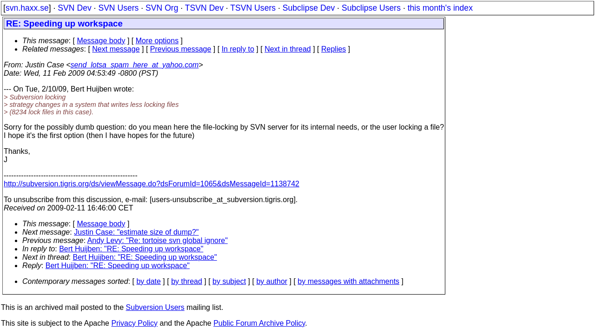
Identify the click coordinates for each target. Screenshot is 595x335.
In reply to (238, 49)
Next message (115, 49)
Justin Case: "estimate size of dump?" (136, 232)
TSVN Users (253, 8)
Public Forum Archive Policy (259, 323)
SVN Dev (74, 8)
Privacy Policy (134, 323)
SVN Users (118, 8)
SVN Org (161, 8)
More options (157, 41)
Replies (333, 49)
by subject (229, 281)
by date (148, 281)
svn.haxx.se (27, 8)
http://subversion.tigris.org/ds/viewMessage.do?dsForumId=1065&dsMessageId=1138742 (151, 184)
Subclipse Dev (309, 8)
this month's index (440, 8)
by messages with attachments (348, 281)
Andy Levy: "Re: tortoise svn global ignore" (157, 240)
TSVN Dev (204, 8)
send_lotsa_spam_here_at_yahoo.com (135, 65)
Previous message (181, 49)
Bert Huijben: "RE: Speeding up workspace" (131, 249)
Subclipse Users (371, 8)
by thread (186, 281)
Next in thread (287, 49)
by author (271, 281)
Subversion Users (155, 307)
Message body (101, 41)
